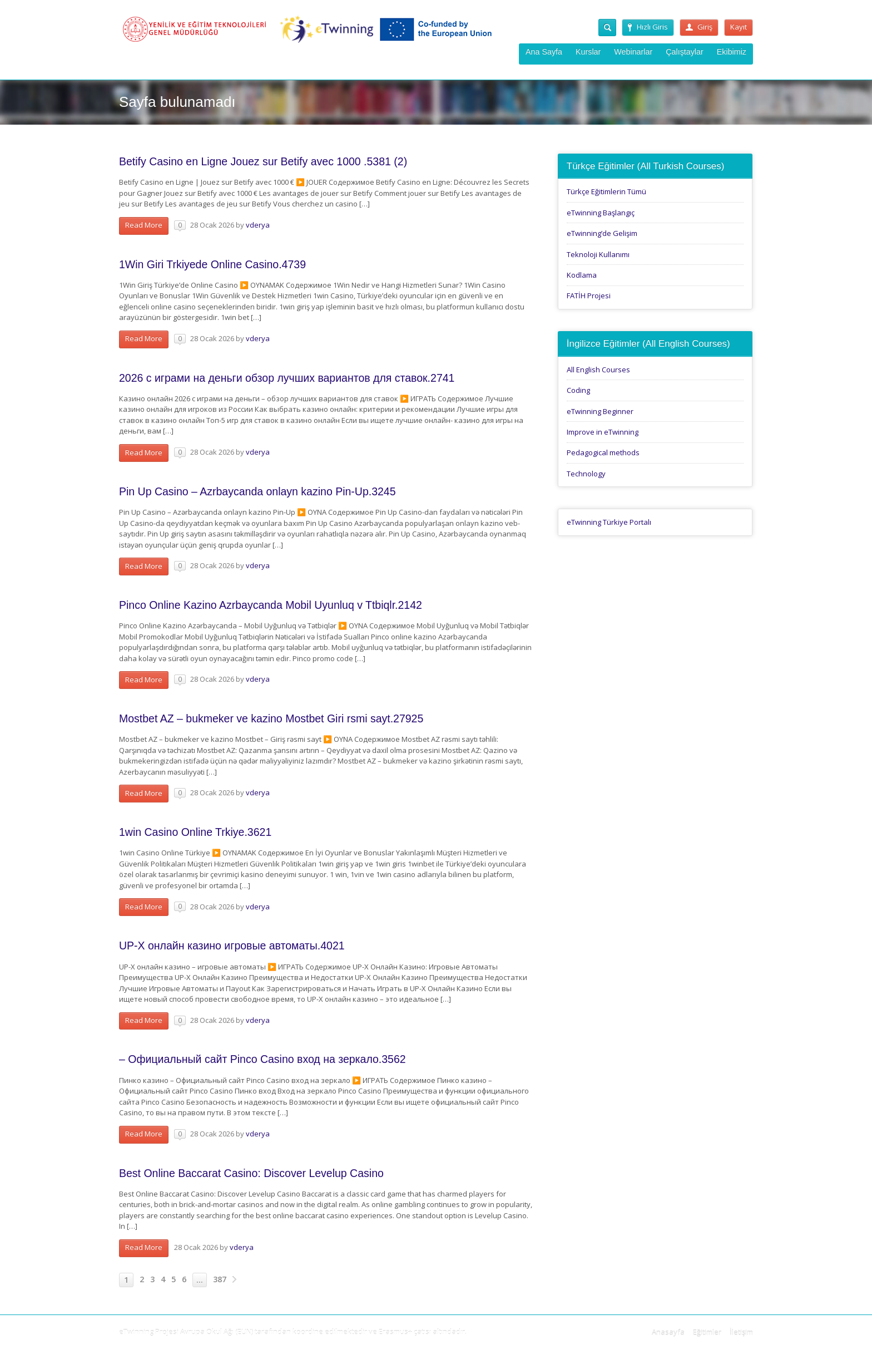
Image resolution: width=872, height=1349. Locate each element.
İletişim (741, 1332)
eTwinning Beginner (600, 411)
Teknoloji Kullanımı (598, 254)
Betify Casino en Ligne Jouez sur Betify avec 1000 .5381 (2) (263, 161)
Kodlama (582, 275)
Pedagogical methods (603, 452)
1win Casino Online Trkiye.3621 (195, 832)
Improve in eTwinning (602, 432)
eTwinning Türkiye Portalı (609, 522)
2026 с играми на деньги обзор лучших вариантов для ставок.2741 (286, 378)
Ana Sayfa (544, 51)
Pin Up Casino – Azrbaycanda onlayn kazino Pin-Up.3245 (257, 491)
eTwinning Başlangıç (601, 213)
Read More (143, 225)
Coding (578, 390)
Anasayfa (668, 1332)
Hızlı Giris (648, 27)
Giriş (699, 27)
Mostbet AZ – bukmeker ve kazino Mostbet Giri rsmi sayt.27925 (271, 718)
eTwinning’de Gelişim (602, 233)
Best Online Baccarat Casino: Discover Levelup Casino (251, 1173)
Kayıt (738, 27)
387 (219, 1279)
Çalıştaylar (684, 51)
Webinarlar (633, 51)
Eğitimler (707, 1332)
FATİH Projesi (589, 296)
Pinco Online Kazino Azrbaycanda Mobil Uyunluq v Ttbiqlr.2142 (270, 605)
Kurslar (588, 51)
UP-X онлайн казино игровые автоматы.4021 (232, 945)
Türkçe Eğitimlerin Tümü (606, 191)
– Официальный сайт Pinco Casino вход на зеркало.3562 (262, 1059)
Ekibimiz (731, 51)
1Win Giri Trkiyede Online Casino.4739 (212, 264)
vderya (258, 225)
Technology (586, 474)
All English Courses (598, 370)
